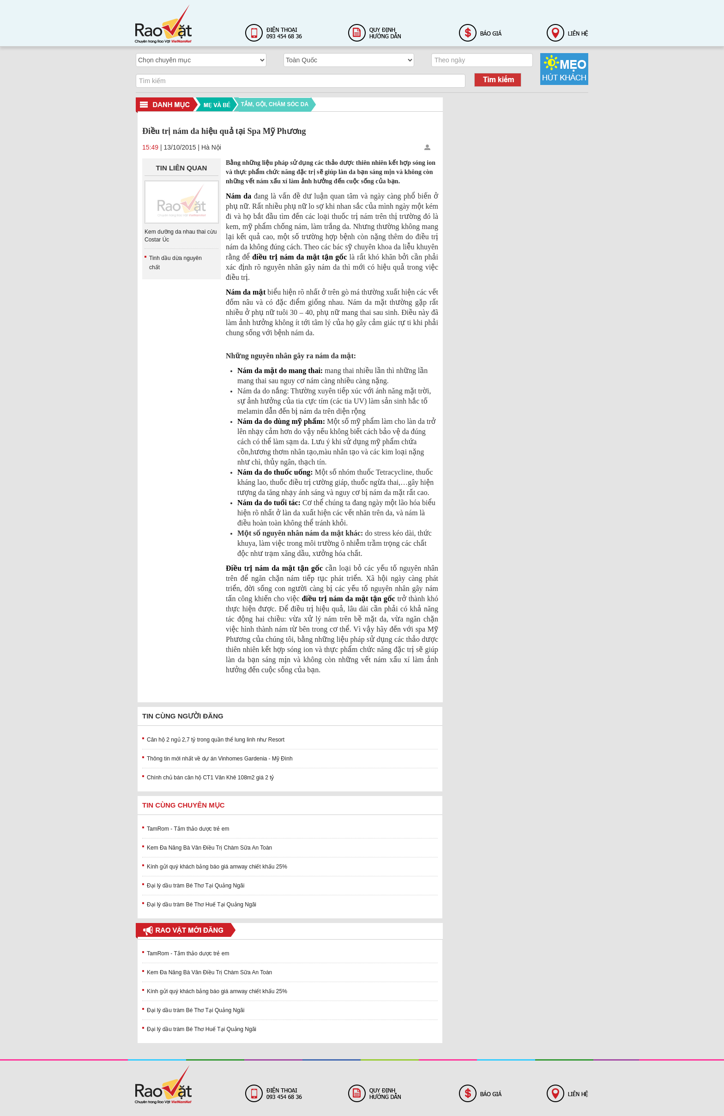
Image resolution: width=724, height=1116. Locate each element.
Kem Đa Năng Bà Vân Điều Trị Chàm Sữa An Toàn (209, 848)
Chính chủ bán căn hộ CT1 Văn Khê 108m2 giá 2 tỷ (210, 777)
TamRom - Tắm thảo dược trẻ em (188, 829)
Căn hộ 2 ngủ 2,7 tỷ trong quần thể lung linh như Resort (215, 739)
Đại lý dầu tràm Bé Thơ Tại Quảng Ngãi (195, 885)
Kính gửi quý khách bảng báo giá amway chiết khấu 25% (217, 866)
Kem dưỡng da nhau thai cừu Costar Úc (181, 236)
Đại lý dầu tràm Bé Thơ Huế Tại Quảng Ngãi (201, 904)
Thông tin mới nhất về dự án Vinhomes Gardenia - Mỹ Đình (220, 758)
